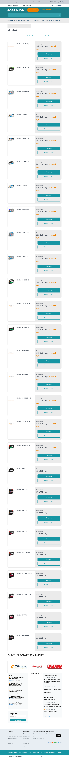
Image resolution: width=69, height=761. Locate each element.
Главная (11, 752)
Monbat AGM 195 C (22, 162)
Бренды (11, 20)
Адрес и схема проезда (12, 738)
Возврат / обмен (26, 736)
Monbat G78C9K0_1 (22, 351)
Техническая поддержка (39, 731)
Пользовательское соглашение (52, 733)
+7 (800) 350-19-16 (13, 5)
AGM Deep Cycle (30, 35)
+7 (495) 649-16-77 (26, 5)
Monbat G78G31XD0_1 (23, 398)
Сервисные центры (37, 733)
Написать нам (10, 743)
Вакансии (51, 20)
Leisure (10, 35)
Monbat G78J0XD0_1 (23, 421)
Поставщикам (26, 738)
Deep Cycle (48, 35)
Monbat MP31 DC (22, 531)
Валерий (11, 680)
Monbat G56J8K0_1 (22, 327)
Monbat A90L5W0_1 (22, 44)
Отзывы (9, 745)
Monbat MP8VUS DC (23, 615)
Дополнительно (50, 731)
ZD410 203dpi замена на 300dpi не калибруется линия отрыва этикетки (52, 681)
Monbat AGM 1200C (22, 91)
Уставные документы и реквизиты (15, 736)
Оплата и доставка (31, 20)
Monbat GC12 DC (22, 469)
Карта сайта (25, 745)
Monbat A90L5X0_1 (22, 67)
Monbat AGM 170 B (22, 138)
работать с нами (46, 10)
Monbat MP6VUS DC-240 (24, 594)
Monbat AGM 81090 (22, 256)
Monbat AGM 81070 (22, 233)
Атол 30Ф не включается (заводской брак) (16, 678)
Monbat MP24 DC (22, 490)
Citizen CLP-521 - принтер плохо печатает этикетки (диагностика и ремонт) (16, 684)
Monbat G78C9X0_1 (22, 374)
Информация (26, 731)
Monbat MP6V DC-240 (23, 552)
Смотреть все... (13, 708)
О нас (9, 733)
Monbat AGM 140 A (22, 115)
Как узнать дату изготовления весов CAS (15, 702)
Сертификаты (26, 743)
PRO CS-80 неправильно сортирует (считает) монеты (16, 697)
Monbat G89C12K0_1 (23, 445)
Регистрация (58, 5)
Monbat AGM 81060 (22, 209)
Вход (52, 5)
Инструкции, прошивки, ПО (38, 738)
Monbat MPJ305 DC (22, 636)
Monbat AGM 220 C (22, 185)
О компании (10, 731)
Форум (45, 20)
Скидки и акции (19, 20)
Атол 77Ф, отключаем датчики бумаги (15, 691)
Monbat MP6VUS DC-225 (24, 573)
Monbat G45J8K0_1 (22, 280)
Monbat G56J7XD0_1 (23, 303)
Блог (40, 20)
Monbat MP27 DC (22, 510)
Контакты (59, 20)
